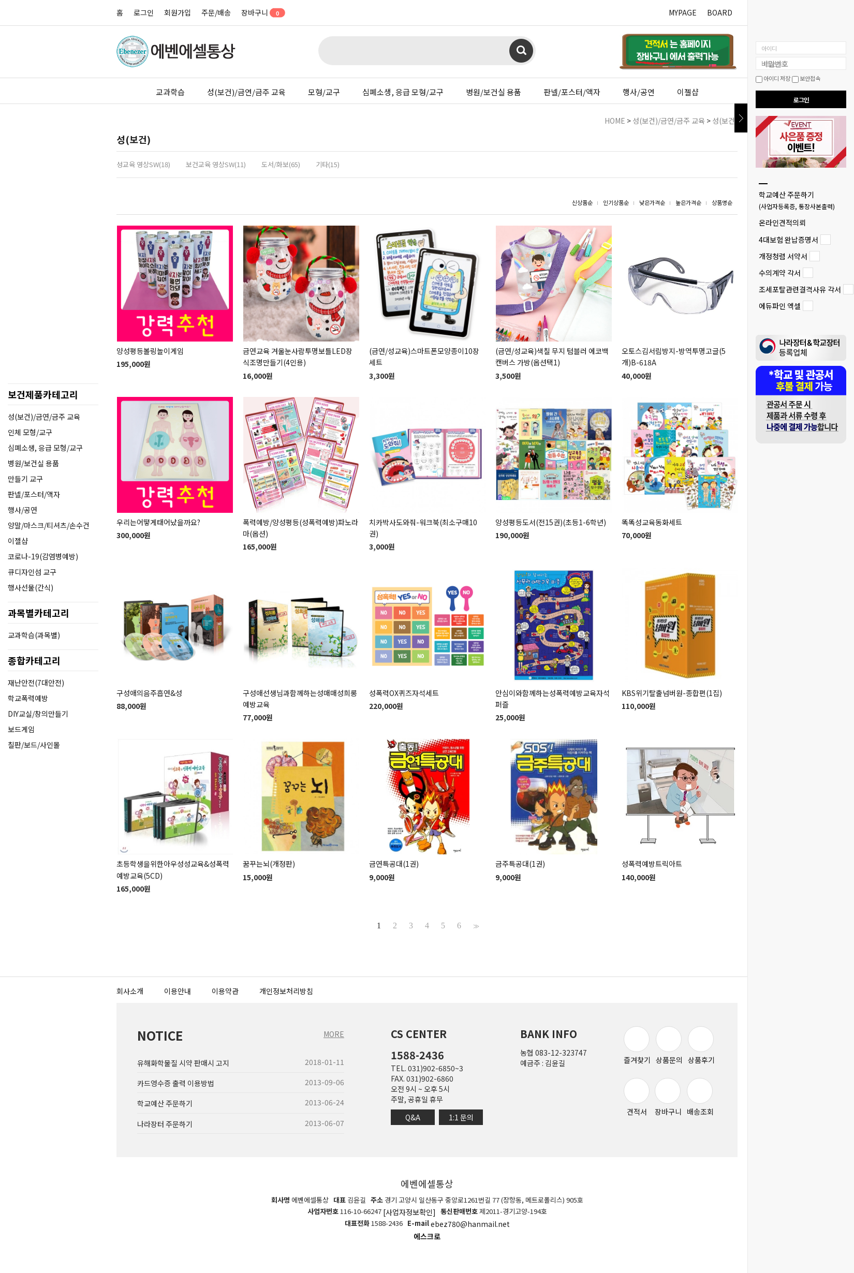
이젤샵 (688, 91)
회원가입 (177, 12)
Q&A (412, 1117)
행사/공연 (639, 91)
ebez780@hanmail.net (470, 1224)
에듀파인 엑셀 (780, 306)
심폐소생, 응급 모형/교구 (403, 91)
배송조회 (700, 1097)
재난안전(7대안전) (36, 682)
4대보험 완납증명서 (788, 239)
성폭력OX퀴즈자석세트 (404, 693)
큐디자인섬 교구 (32, 572)
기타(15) (328, 164)
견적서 (637, 1097)
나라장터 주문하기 (165, 1124)
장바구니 (259, 12)
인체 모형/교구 (30, 432)
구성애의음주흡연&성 (149, 693)
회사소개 (129, 991)
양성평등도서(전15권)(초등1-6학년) (550, 522)
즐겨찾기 (637, 1045)
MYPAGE (683, 12)
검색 (521, 51)
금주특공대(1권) (520, 864)
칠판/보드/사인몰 (34, 744)
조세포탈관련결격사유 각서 (800, 289)
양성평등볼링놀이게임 (150, 351)
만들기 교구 (25, 478)
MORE (333, 1034)
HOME (615, 120)
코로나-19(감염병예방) (43, 556)
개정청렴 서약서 (783, 256)
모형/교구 (324, 91)
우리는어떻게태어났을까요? (158, 522)
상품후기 (701, 1045)
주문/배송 (216, 12)
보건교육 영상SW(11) (216, 164)
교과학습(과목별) (34, 635)
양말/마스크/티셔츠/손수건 (49, 525)
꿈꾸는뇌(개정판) (269, 864)
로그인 (144, 12)
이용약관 (225, 991)
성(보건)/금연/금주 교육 (246, 91)
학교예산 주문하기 (797, 200)
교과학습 (170, 91)
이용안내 (177, 991)
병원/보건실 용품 (493, 91)
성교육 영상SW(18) (143, 164)
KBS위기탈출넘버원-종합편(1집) (672, 693)
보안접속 (806, 78)
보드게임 (21, 729)
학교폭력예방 (28, 698)
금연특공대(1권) (394, 864)
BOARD (719, 12)
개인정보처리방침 (286, 991)
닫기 (740, 117)
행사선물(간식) (30, 587)
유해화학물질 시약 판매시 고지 (183, 1063)
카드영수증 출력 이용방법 (175, 1083)
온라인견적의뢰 (782, 223)
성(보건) (725, 120)
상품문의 (669, 1045)
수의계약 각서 (780, 273)
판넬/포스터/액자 (571, 91)
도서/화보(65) (280, 164)
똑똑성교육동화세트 (652, 522)
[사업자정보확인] (409, 1212)
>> (475, 926)
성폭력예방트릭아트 (652, 864)
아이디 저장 (773, 78)
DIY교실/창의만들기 (38, 713)
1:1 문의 (461, 1117)
